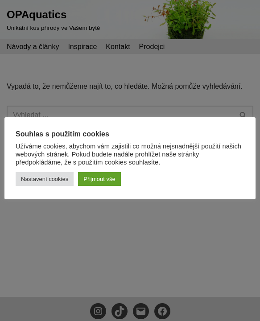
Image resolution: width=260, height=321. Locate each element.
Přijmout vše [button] (99, 179)
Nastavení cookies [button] (44, 179)
